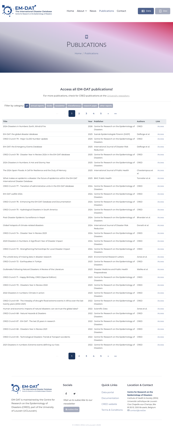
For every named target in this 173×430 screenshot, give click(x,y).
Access (161, 126)
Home (70, 11)
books (49, 106)
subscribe (71, 410)
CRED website (109, 405)
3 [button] (86, 113)
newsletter (60, 106)
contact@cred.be (138, 412)
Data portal (108, 393)
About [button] (81, 11)
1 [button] (73, 113)
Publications (106, 11)
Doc (163, 11)
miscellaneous (74, 106)
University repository (118, 95)
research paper (90, 106)
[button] (105, 113)
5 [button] (99, 113)
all (27, 106)
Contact (121, 11)
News (93, 11)
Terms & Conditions (112, 411)
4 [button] (92, 113)
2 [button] (80, 113)
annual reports (37, 106)
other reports (106, 106)
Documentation (110, 399)
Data (146, 11)
